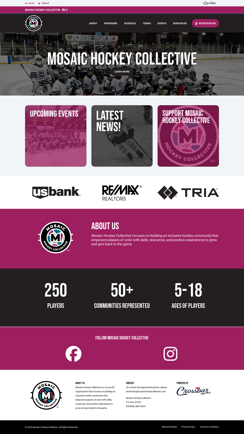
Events (162, 23)
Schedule (130, 23)
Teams (147, 23)
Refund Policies (169, 426)
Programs (110, 23)
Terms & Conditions (209, 426)
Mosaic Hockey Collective (42, 9)
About (93, 23)
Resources (180, 23)
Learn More (122, 71)
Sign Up (43, 3)
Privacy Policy (188, 426)
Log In (29, 3)
